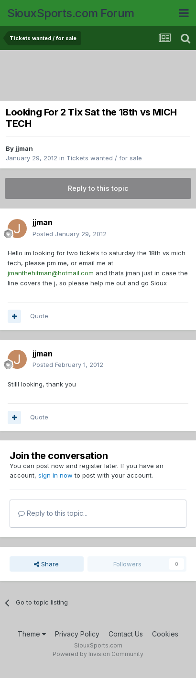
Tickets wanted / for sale (104, 158)
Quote (39, 316)
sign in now (55, 475)
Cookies (165, 634)
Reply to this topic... (52, 513)
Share (46, 564)
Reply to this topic (98, 188)
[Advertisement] (100, 76)
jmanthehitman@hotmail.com (51, 273)
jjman (24, 148)
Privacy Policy (77, 634)
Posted (70, 234)
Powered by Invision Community (98, 653)
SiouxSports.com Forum (70, 13)
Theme (32, 634)
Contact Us (126, 634)
